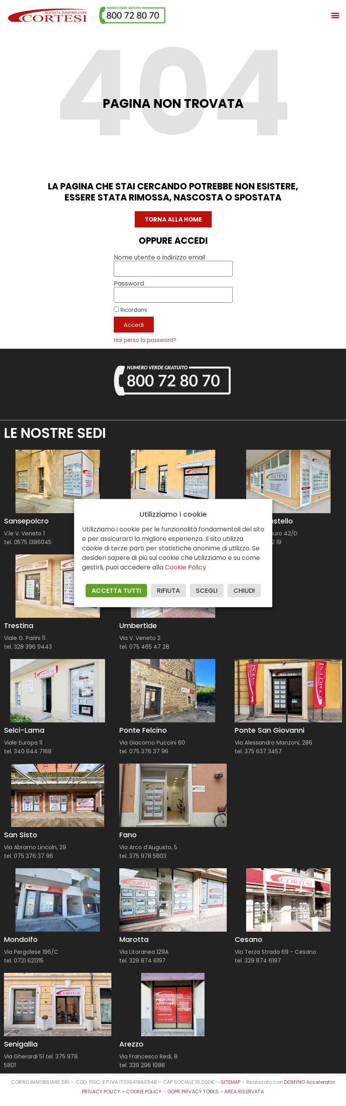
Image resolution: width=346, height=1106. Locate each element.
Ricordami (130, 310)
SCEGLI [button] (207, 590)
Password (129, 284)
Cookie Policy (185, 567)
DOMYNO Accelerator (309, 1082)
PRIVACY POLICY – (104, 1091)
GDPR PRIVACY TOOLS (193, 1091)
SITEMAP (230, 1082)
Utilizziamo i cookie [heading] (173, 514)
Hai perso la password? (145, 340)
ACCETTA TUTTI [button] (116, 590)
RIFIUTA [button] (168, 590)
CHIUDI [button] (244, 590)
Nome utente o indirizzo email (159, 257)
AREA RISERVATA (244, 1091)
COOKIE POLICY (144, 1091)
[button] (335, 15)
